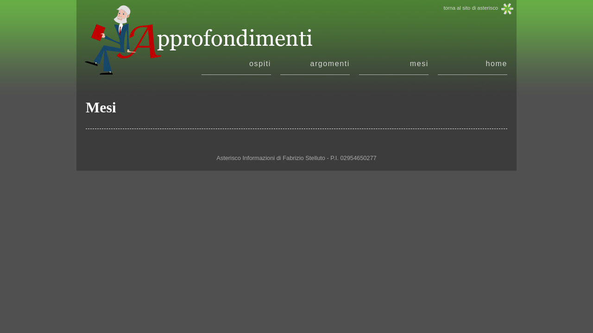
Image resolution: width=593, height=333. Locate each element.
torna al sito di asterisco (470, 8)
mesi (419, 64)
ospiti (260, 64)
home (496, 64)
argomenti (330, 64)
